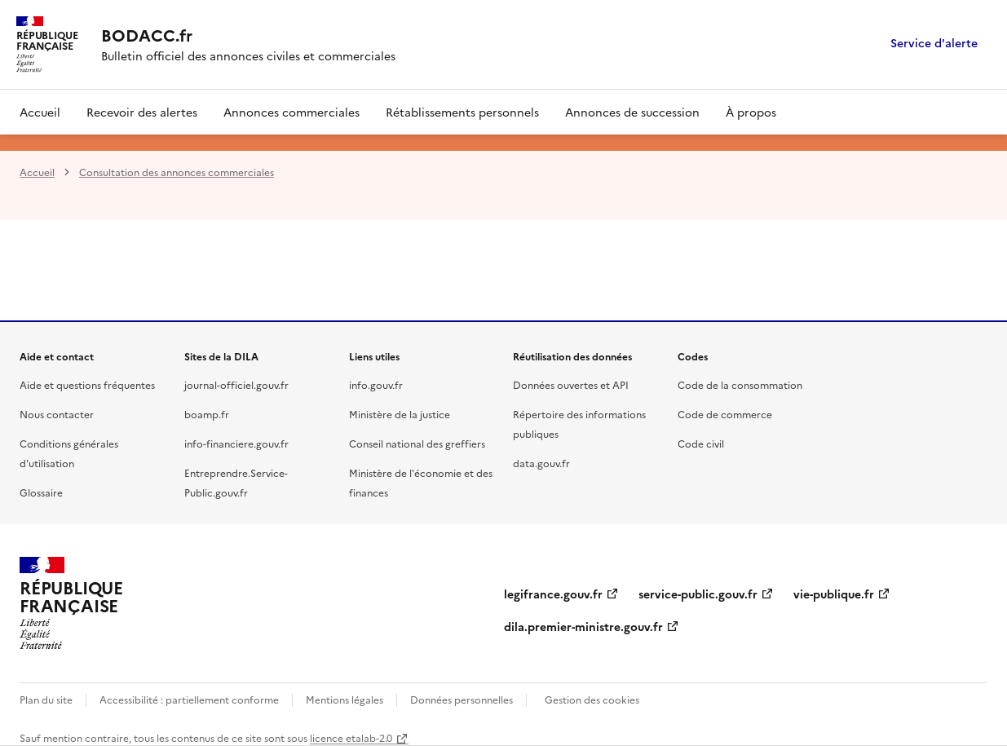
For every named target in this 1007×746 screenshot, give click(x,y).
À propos (751, 112)
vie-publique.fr (833, 593)
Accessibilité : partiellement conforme (189, 699)
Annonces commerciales (291, 112)
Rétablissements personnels (462, 112)
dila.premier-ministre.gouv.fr (583, 626)
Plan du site (46, 699)
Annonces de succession (632, 112)
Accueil (40, 112)
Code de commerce (725, 414)
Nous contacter (57, 414)
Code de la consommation (740, 384)
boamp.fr (206, 414)
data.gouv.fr (541, 463)
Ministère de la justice (399, 414)
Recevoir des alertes (141, 112)
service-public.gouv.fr (697, 593)
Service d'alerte (934, 43)
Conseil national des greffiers (417, 443)
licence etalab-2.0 (351, 737)
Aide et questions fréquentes (87, 384)
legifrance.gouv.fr (553, 593)
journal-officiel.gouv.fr (236, 384)
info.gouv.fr (376, 384)
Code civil (701, 443)
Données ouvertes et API (571, 384)
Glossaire (41, 492)
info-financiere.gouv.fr (236, 443)
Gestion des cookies (592, 699)
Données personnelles (461, 699)
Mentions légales (344, 699)
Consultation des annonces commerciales (176, 172)
